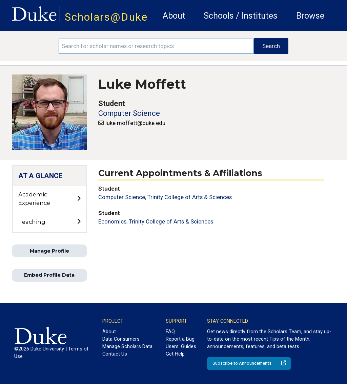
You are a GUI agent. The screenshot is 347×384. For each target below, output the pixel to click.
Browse (310, 16)
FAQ (170, 331)
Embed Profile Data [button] (49, 275)
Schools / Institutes (241, 16)
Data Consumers (121, 339)
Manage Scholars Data (127, 346)
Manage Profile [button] (49, 251)
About (174, 16)
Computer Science (129, 113)
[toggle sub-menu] (78, 199)
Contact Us (114, 354)
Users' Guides (181, 346)
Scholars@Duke (106, 17)
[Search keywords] (156, 46)
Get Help (175, 354)
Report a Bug (180, 339)
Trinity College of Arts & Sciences (189, 197)
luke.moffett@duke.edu (135, 123)
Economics (112, 221)
